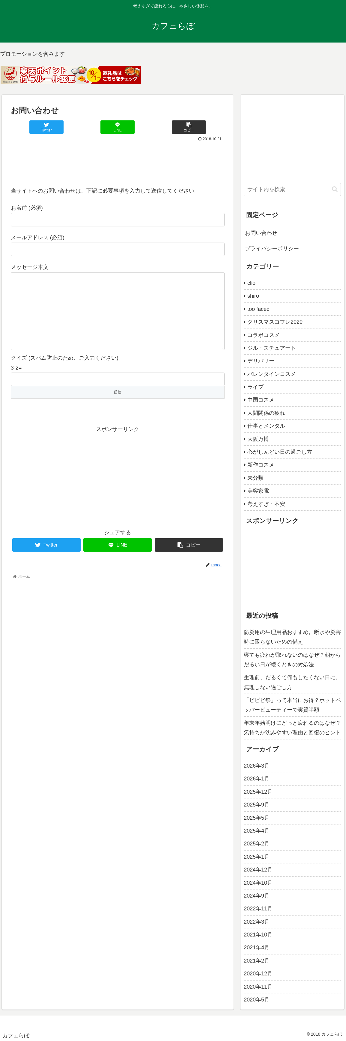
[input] (292, 189)
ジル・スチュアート (271, 348)
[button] (335, 189)
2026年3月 (257, 766)
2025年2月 (257, 844)
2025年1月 (257, 857)
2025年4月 (257, 831)
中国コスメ (260, 400)
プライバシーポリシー (272, 249)
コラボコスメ (263, 335)
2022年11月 (258, 909)
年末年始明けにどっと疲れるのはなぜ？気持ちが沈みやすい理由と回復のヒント (292, 728)
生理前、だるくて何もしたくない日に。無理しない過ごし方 (292, 682)
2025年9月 (257, 805)
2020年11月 (258, 987)
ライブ (255, 387)
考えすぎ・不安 (266, 504)
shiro (253, 296)
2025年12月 (258, 792)
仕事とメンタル (266, 426)
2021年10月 (258, 935)
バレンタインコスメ (271, 374)
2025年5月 (257, 818)
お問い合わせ (261, 233)
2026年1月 (257, 779)
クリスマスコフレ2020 (275, 322)
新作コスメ (260, 465)
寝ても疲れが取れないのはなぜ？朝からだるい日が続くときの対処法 (292, 660)
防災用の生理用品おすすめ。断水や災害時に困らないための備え (292, 637)
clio (251, 283)
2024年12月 (258, 870)
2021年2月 (257, 961)
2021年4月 (257, 948)
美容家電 (258, 491)
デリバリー (260, 361)
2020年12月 (258, 974)
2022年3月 (257, 922)
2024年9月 (257, 896)
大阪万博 (258, 439)
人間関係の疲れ (266, 413)
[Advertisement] (118, 161)
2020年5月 (257, 1000)
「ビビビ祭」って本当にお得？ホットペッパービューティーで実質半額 (292, 705)
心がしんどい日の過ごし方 (279, 452)
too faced (258, 309)
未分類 (255, 478)
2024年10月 (258, 883)
